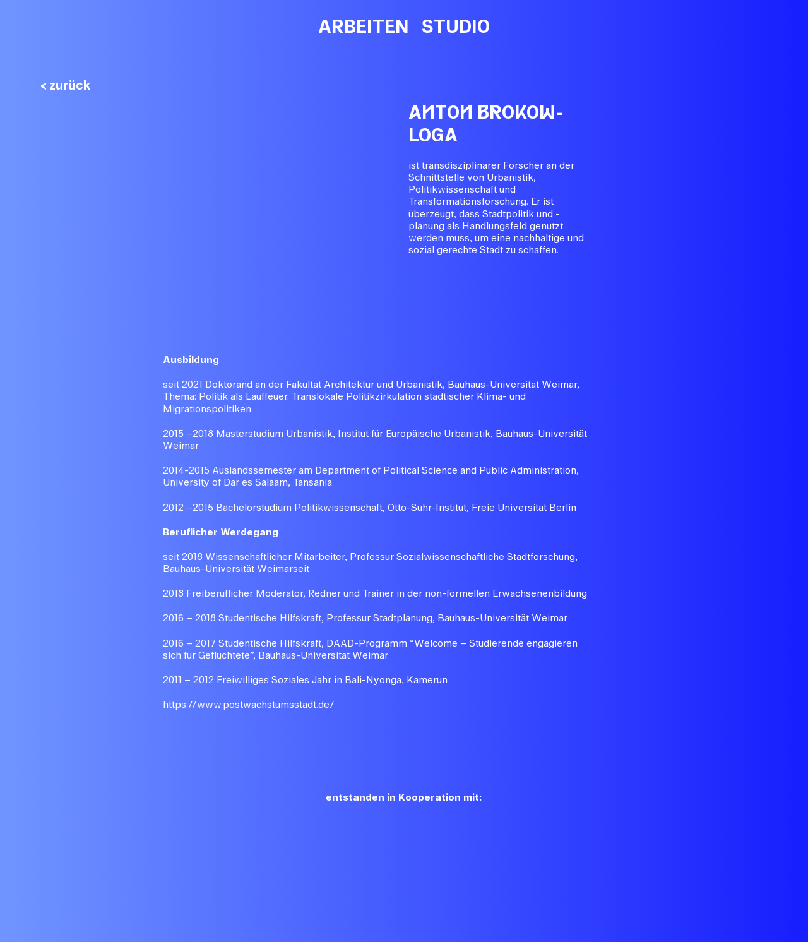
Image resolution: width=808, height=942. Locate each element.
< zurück (65, 85)
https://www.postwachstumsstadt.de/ (249, 705)
